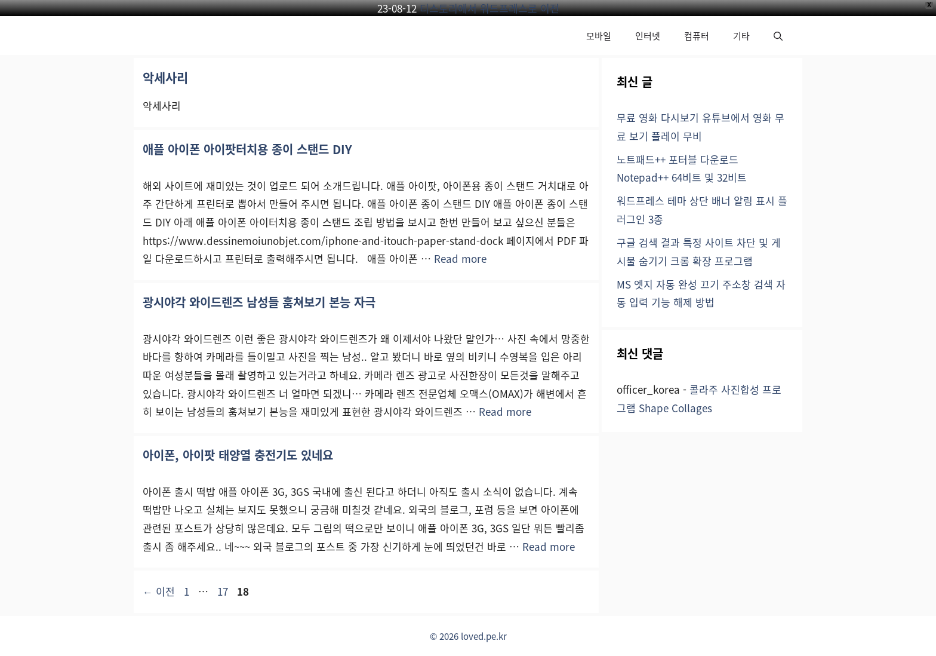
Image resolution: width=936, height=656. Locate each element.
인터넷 (647, 35)
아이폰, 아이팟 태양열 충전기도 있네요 (238, 455)
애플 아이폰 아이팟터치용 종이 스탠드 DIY (247, 149)
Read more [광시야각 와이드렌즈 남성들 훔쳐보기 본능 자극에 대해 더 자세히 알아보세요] (505, 411)
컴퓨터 (696, 35)
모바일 (598, 35)
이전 (159, 591)
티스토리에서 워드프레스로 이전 (489, 8)
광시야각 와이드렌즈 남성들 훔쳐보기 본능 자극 (259, 302)
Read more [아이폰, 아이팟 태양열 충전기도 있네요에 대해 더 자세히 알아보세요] (548, 546)
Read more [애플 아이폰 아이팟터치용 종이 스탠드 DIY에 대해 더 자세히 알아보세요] (460, 258)
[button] (778, 35)
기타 (741, 35)
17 (222, 591)
